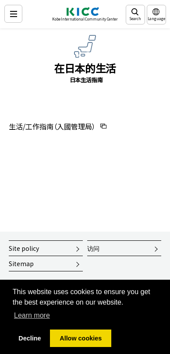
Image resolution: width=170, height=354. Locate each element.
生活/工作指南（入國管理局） (52, 126)
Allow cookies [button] (81, 338)
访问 (93, 248)
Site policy (24, 248)
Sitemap (21, 263)
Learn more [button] (32, 315)
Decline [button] (29, 338)
